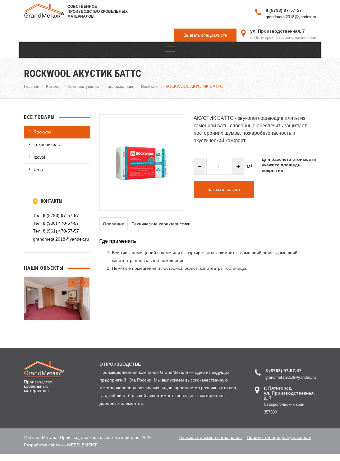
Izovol (39, 156)
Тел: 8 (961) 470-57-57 (56, 230)
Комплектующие (83, 86)
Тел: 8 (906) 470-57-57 (56, 222)
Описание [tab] (113, 223)
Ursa (38, 169)
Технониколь (47, 144)
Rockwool (150, 86)
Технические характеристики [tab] (161, 223)
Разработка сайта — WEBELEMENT (60, 444)
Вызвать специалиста (205, 34)
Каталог (53, 86)
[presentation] (73, 282)
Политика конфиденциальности (277, 436)
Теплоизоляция (120, 86)
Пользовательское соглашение (207, 436)
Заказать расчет (224, 189)
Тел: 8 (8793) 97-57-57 (56, 215)
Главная (31, 86)
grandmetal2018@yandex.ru (291, 16)
